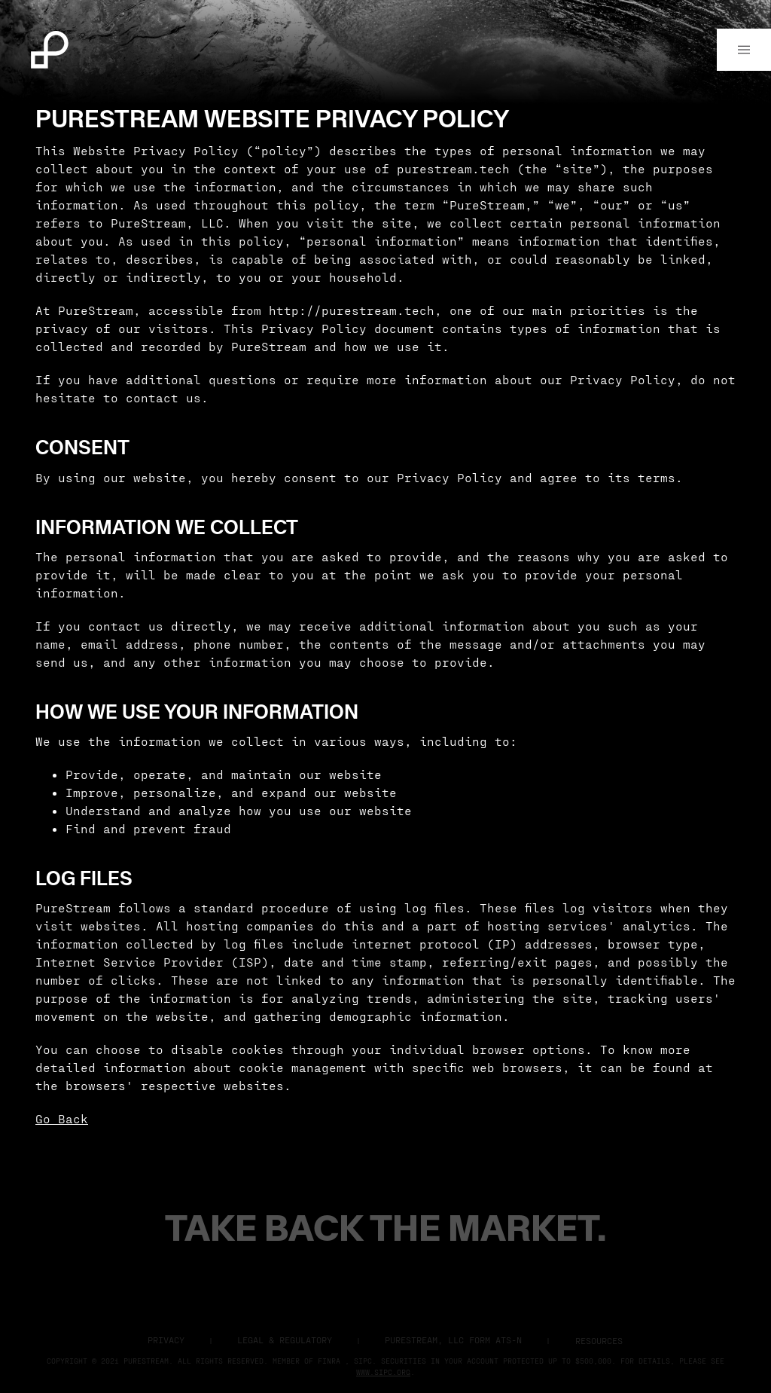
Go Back (61, 1118)
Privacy (166, 1339)
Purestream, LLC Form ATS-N (453, 1339)
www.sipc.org (383, 1371)
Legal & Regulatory (284, 1339)
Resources (599, 1340)
